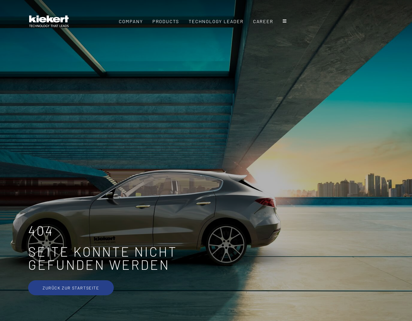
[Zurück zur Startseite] (71, 287)
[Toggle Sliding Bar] (285, 21)
